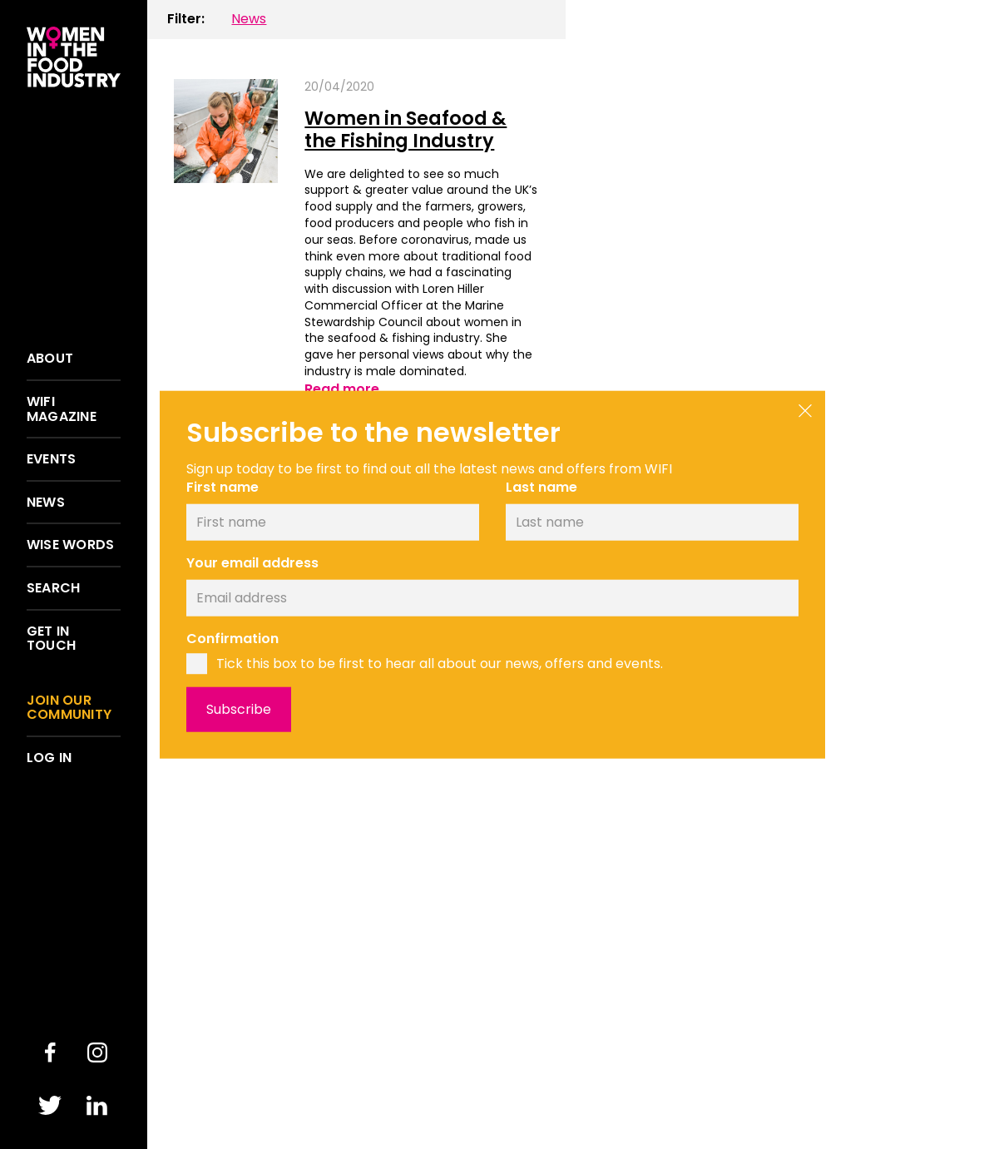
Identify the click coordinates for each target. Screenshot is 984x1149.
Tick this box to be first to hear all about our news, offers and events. (439, 664)
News (46, 502)
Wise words (70, 544)
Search (53, 588)
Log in (49, 757)
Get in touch (51, 638)
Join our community (69, 707)
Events (51, 459)
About (50, 358)
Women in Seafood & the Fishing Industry (405, 129)
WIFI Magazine (61, 408)
